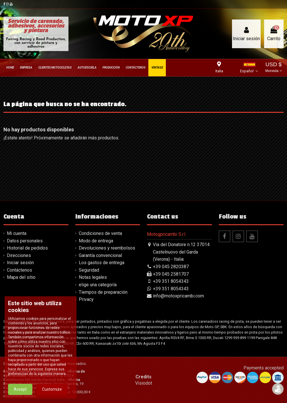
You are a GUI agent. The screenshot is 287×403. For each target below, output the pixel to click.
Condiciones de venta (100, 233)
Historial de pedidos (27, 248)
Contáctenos (19, 270)
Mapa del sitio (21, 277)
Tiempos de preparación (103, 292)
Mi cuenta (16, 233)
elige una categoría (98, 284)
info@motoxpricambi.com (178, 296)
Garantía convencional (100, 255)
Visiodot (143, 383)
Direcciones (19, 255)
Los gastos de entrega (101, 262)
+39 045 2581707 (171, 274)
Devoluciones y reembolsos (107, 248)
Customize (52, 389)
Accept (20, 389)
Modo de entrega (96, 241)
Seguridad (89, 270)
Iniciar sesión (20, 262)
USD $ (273, 67)
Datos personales (25, 241)
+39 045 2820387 (171, 266)
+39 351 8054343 (171, 281)
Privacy (86, 299)
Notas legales (93, 277)
